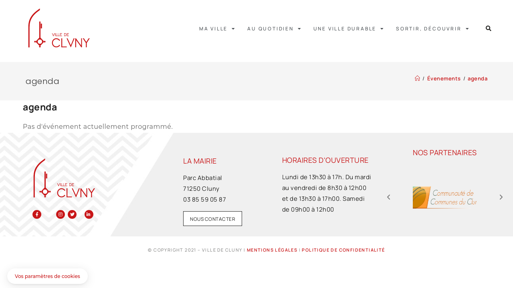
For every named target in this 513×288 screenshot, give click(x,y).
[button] (489, 29)
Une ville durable (349, 28)
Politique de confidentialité (343, 250)
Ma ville (217, 28)
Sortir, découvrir (433, 28)
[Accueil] (417, 78)
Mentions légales (272, 250)
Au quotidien (274, 28)
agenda (477, 78)
